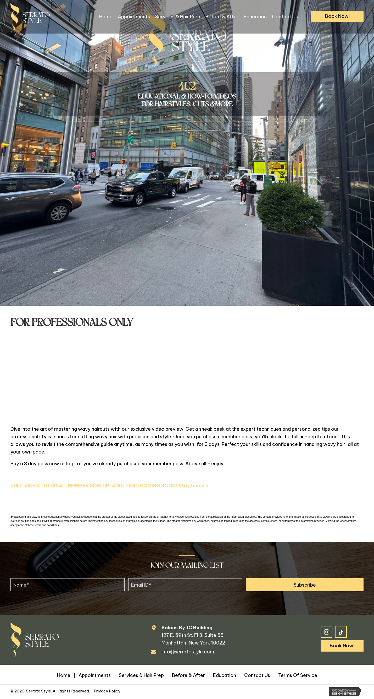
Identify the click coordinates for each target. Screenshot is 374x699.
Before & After (188, 675)
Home (63, 675)
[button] (337, 16)
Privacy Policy (107, 691)
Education (224, 675)
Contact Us (257, 675)
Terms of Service (297, 675)
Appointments (95, 675)
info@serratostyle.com (187, 652)
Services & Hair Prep (141, 675)
